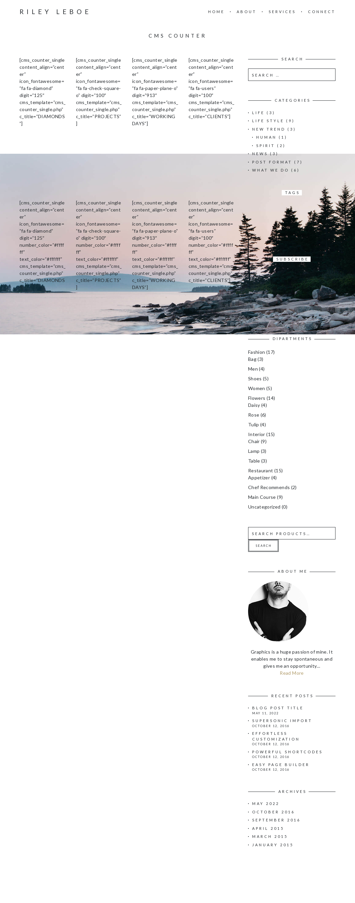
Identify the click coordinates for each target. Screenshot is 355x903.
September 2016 (276, 820)
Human (266, 137)
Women (256, 388)
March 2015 (270, 836)
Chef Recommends (269, 487)
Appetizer (259, 477)
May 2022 (265, 803)
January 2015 (272, 845)
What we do (270, 170)
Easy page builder (281, 764)
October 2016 (273, 812)
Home (216, 11)
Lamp (254, 451)
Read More (292, 673)
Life (258, 112)
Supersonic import (282, 720)
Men (253, 369)
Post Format (272, 162)
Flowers (256, 398)
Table (254, 461)
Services (282, 11)
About (247, 11)
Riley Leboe (55, 11)
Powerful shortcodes (287, 752)
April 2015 (268, 828)
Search (264, 546)
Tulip (253, 424)
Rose (253, 415)
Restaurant (260, 470)
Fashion (256, 352)
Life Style (268, 120)
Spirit (265, 145)
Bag (252, 359)
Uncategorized (264, 507)
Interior (256, 434)
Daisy (254, 405)
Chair (254, 441)
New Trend (268, 129)
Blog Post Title (278, 708)
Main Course (262, 497)
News (260, 153)
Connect (322, 11)
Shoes (255, 378)
